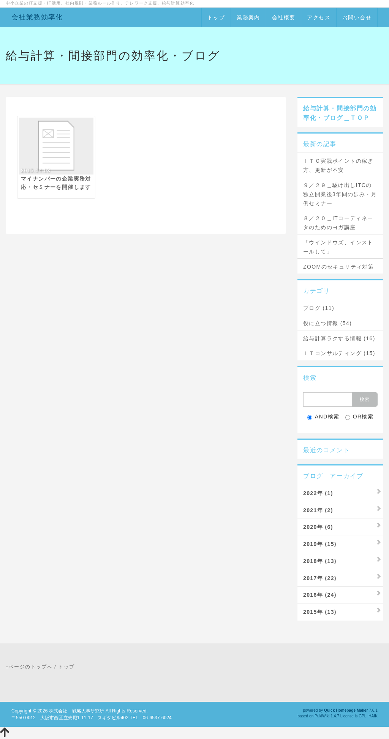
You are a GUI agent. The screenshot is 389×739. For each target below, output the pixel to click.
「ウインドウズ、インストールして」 (338, 247)
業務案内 (248, 17)
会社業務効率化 (37, 17)
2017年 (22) (320, 578)
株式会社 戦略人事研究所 (76, 711)
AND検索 (323, 417)
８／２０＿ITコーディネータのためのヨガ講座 (338, 222)
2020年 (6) (318, 527)
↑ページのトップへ (29, 667)
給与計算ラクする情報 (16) (339, 338)
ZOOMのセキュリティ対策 (338, 267)
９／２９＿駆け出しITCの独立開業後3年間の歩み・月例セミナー (340, 194)
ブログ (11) (318, 308)
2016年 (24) (320, 595)
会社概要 (284, 17)
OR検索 (359, 417)
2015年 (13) (320, 612)
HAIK (373, 716)
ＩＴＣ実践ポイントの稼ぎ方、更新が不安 (338, 165)
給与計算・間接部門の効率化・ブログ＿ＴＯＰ (340, 113)
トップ (216, 17)
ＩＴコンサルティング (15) (339, 353)
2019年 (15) (320, 544)
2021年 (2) (318, 510)
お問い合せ (357, 17)
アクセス (318, 17)
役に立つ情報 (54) (327, 323)
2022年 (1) (318, 493)
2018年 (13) (320, 561)
